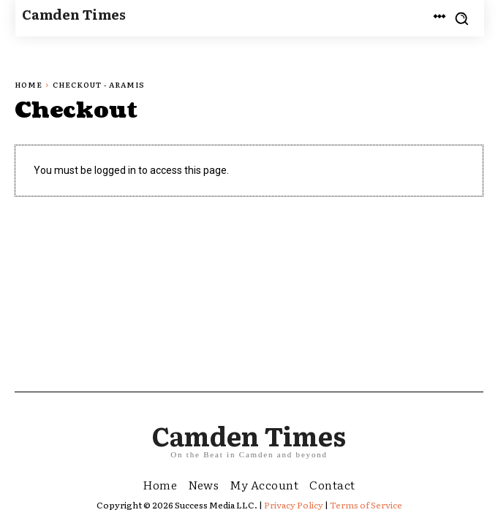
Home (28, 84)
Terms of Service (366, 504)
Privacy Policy (293, 504)
